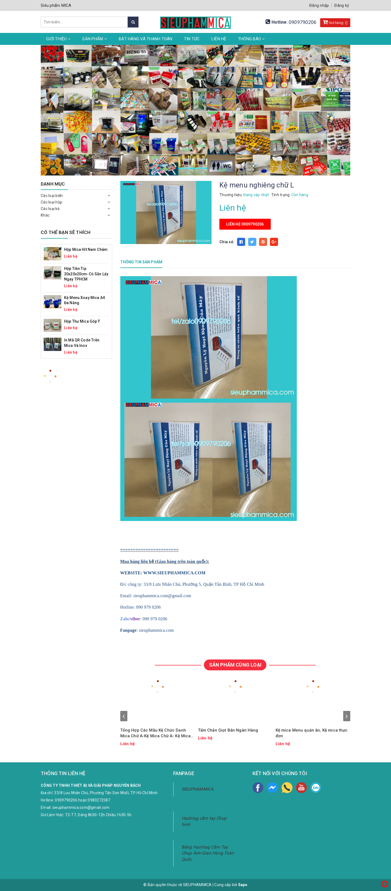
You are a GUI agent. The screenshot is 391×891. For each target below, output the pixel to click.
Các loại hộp (51, 202)
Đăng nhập (319, 5)
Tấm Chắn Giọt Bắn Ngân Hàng (228, 730)
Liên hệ (219, 38)
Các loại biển (52, 195)
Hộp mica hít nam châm (86, 249)
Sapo (243, 885)
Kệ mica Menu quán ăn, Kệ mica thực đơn (312, 733)
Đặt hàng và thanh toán (145, 38)
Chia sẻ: (226, 242)
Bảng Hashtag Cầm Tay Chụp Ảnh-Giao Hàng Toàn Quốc (208, 853)
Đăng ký (341, 5)
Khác (45, 215)
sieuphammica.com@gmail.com (81, 807)
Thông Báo (251, 38)
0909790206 (303, 22)
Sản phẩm (94, 38)
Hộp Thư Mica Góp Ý (82, 321)
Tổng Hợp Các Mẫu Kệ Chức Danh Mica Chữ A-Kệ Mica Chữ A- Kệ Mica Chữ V (155, 733)
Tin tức (192, 38)
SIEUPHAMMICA (198, 789)
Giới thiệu (58, 38)
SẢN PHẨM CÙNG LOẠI (235, 665)
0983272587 (99, 800)
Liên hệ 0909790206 (245, 224)
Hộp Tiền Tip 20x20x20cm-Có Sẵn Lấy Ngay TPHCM (86, 273)
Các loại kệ (50, 208)
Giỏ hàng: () (335, 22)
